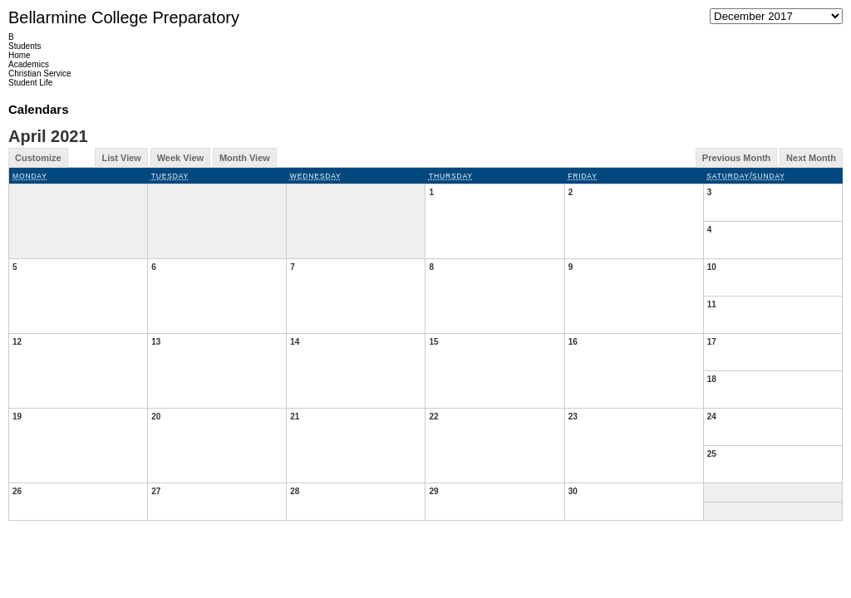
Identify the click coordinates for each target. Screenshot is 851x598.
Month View (244, 158)
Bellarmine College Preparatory (123, 17)
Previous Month (736, 158)
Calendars (38, 109)
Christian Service (39, 73)
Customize (38, 158)
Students (24, 46)
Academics (28, 64)
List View (120, 158)
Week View (180, 158)
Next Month (811, 158)
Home (19, 55)
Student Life (30, 82)
